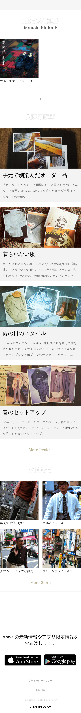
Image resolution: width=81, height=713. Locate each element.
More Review (40, 449)
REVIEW (40, 117)
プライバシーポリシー (40, 680)
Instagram (56, 616)
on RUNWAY (40, 707)
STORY (40, 470)
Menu (4, 5)
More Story (40, 582)
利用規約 (40, 690)
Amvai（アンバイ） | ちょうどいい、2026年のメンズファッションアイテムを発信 (40, 5)
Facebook (22, 616)
